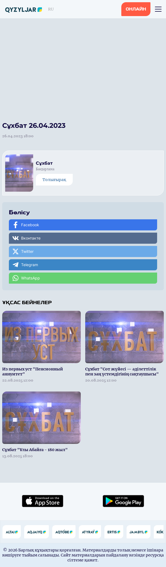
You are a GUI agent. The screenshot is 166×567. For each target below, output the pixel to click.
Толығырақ (54, 179)
